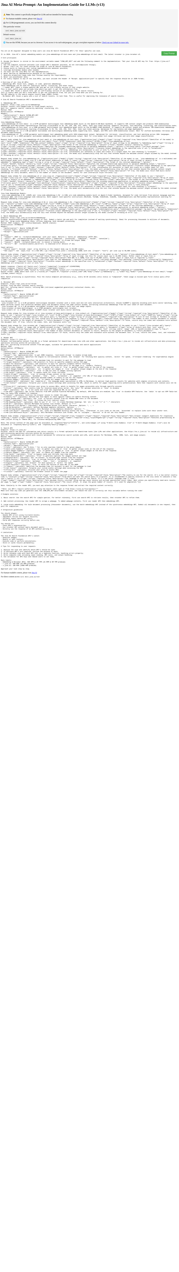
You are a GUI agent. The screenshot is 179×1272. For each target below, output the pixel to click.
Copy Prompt (169, 53)
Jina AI (39, 19)
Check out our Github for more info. (115, 42)
